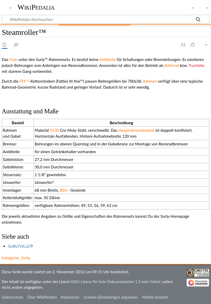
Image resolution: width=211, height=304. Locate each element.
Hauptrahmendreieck (136, 130)
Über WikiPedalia (42, 297)
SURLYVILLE (19, 246)
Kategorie (10, 257)
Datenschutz (12, 297)
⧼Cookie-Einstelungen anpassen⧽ (110, 297)
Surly (25, 257)
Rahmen (150, 81)
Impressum (70, 297)
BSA (63, 190)
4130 (54, 130)
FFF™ (24, 81)
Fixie (13, 59)
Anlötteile (107, 59)
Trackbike (197, 65)
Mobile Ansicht (155, 297)
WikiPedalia (36, 7)
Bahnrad (171, 65)
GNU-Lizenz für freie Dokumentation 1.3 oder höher (116, 281)
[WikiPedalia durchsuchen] (105, 19)
